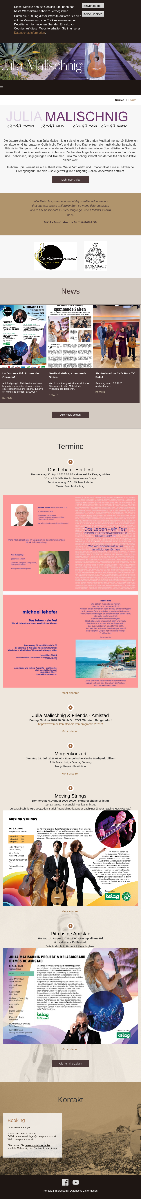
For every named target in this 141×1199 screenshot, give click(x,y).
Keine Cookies (92, 14)
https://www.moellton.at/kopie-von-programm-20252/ (70, 724)
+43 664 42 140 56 (26, 1133)
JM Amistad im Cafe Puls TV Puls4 (115, 375)
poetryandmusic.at (23, 1139)
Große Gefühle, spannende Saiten (67, 375)
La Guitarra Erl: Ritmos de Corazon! (20, 375)
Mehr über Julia (70, 179)
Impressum (61, 1190)
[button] (1, 87)
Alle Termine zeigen (70, 1063)
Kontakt (48, 1190)
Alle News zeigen (70, 414)
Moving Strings (70, 796)
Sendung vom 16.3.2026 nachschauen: (108, 384)
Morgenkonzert (70, 753)
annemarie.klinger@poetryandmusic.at (36, 1136)
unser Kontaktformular (37, 1145)
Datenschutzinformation (29, 32)
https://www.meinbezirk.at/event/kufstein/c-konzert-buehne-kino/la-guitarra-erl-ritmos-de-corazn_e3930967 (23, 389)
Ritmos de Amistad (71, 933)
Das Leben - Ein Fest (70, 469)
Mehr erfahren (70, 692)
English (132, 100)
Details (7, 398)
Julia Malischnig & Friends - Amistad (70, 715)
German (119, 100)
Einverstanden (92, 5)
